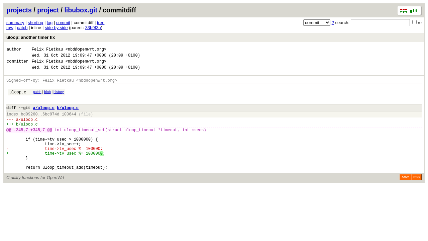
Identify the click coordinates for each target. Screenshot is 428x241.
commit (63, 22)
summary (15, 22)
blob (47, 97)
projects (19, 10)
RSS (416, 197)
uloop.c (17, 98)
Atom (405, 197)
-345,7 (21, 142)
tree (100, 22)
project (48, 10)
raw (9, 27)
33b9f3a (93, 27)
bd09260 (29, 123)
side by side (56, 27)
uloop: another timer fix (30, 37)
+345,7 (37, 142)
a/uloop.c (44, 115)
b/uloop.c (68, 115)
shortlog (35, 22)
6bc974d (50, 123)
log (49, 22)
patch (22, 27)
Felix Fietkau (47, 50)
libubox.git (80, 10)
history (59, 97)
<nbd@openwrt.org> (86, 50)
